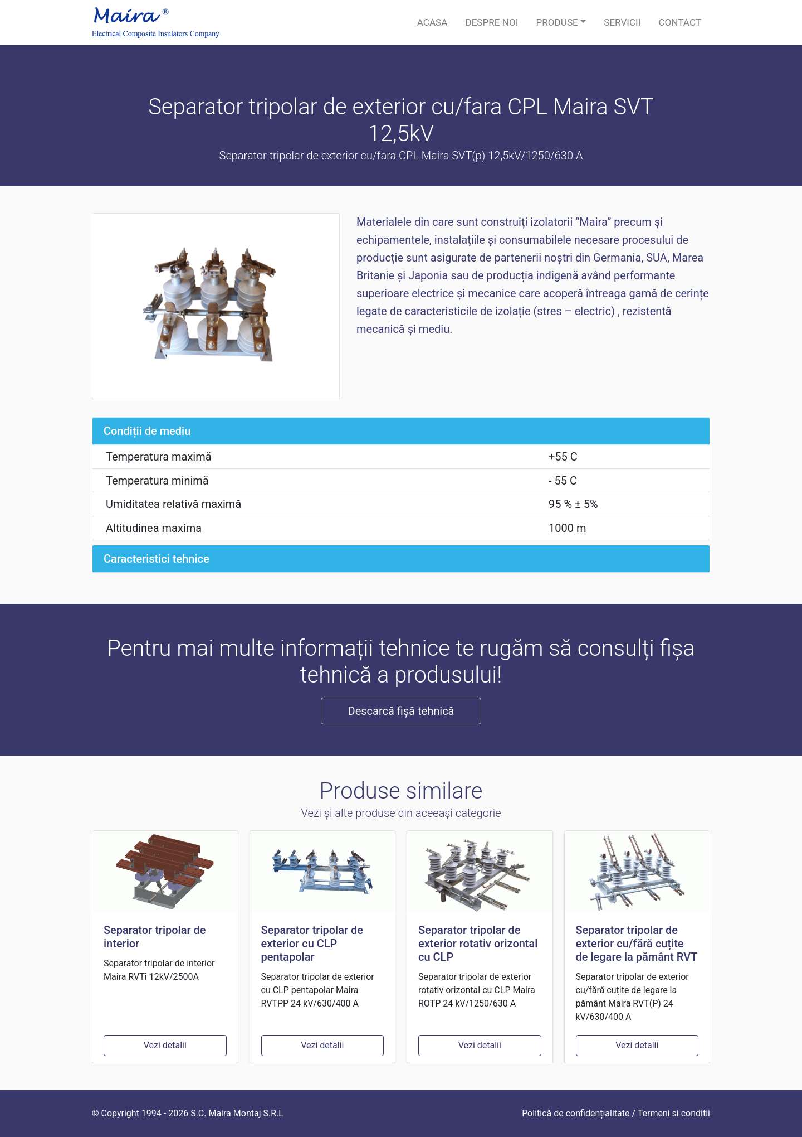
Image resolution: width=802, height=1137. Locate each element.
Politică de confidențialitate (575, 1113)
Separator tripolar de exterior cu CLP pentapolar (312, 943)
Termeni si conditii (674, 1113)
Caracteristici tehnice (156, 558)
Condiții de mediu (147, 431)
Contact (679, 22)
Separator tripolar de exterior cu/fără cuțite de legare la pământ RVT (637, 943)
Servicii (622, 22)
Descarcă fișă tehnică (401, 711)
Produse (557, 22)
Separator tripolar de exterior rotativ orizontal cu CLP (477, 943)
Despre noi (491, 22)
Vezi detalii (165, 1045)
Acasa (432, 22)
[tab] (401, 431)
